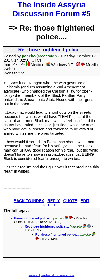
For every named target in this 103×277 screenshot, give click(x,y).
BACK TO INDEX (29, 201)
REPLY (53, 201)
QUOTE (70, 201)
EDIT (85, 201)
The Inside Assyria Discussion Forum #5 (51, 9)
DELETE (50, 205)
